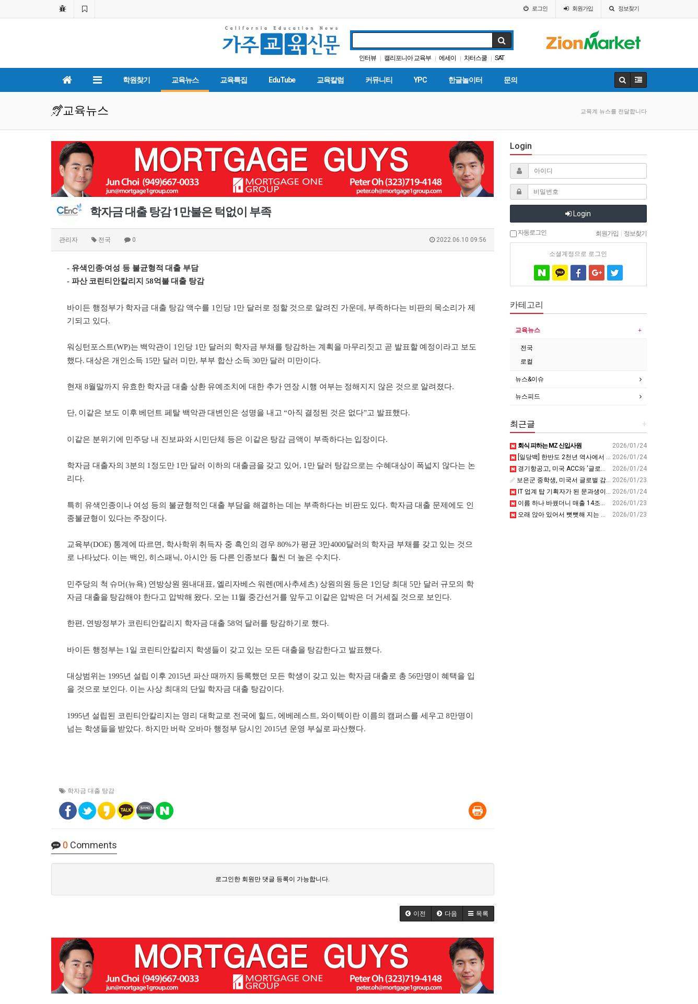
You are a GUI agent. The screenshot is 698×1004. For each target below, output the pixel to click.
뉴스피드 (527, 396)
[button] (416, 913)
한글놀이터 (465, 80)
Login (578, 213)
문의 (510, 80)
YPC (420, 80)
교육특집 (233, 80)
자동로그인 (528, 233)
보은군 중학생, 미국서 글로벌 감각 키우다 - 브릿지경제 (589, 480)
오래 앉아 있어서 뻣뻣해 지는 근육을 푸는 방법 (579, 514)
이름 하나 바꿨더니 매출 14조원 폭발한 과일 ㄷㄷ (582, 503)
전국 (526, 348)
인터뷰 (367, 58)
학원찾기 (136, 80)
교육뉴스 (185, 80)
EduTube (282, 80)
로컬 (526, 361)
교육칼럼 (330, 80)
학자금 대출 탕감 (90, 791)
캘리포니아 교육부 (407, 58)
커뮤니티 (378, 80)
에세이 (447, 58)
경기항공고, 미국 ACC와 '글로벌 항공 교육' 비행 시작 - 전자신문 (602, 468)
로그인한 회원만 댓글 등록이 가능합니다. (272, 879)
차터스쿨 (475, 58)
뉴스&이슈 (529, 379)
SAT (499, 58)
